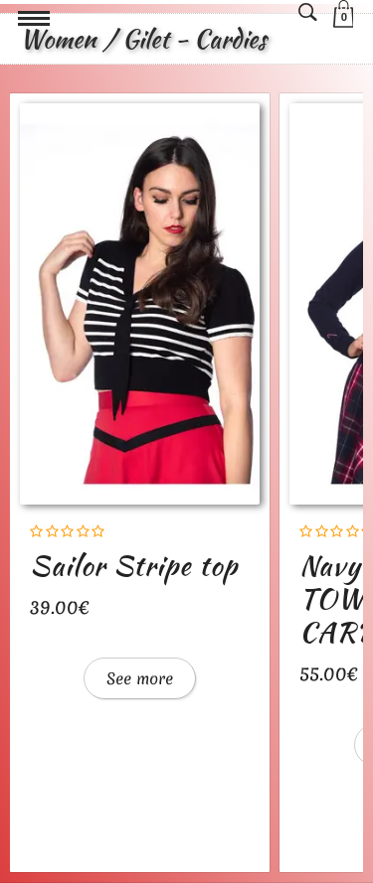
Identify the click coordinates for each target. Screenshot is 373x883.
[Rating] (67, 531)
